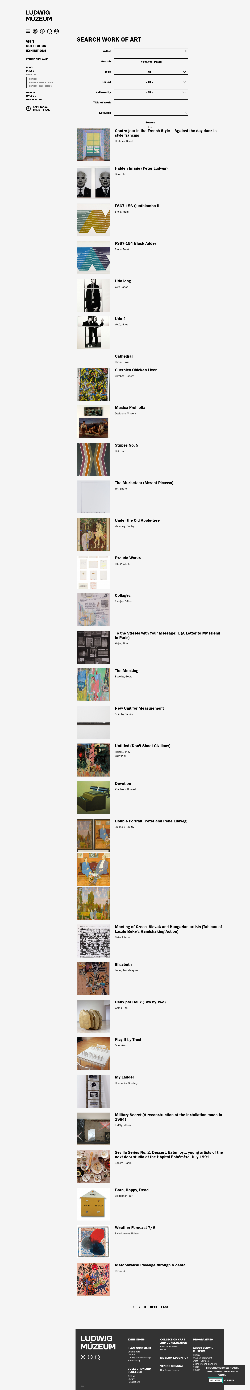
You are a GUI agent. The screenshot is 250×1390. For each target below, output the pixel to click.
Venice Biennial (171, 1366)
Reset (150, 127)
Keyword (105, 112)
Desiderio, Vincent (125, 413)
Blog (29, 73)
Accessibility (134, 1360)
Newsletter (34, 105)
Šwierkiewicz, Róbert (127, 1233)
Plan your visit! (139, 1347)
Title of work (102, 102)
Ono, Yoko (120, 1045)
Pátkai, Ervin (122, 362)
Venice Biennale (37, 65)
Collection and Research (139, 1370)
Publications (134, 1381)
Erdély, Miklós (123, 1125)
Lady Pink (120, 755)
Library (131, 1354)
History (196, 1354)
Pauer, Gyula (122, 563)
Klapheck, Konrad (125, 789)
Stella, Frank (122, 211)
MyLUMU (31, 102)
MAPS (163, 1349)
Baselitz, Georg (123, 676)
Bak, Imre (120, 451)
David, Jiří (120, 174)
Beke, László (122, 937)
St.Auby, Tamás (124, 714)
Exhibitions (36, 57)
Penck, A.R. (121, 1271)
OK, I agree (215, 1380)
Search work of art (42, 89)
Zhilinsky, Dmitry (124, 526)
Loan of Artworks (169, 1346)
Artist (107, 51)
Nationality (103, 92)
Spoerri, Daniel (123, 1163)
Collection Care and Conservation (173, 1341)
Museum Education (174, 1357)
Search (31, 81)
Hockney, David (124, 141)
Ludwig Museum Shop (139, 1357)
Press (30, 77)
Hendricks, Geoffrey (126, 1083)
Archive (131, 1376)
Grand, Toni (121, 1007)
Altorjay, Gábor (123, 601)
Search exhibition (40, 92)
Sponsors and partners (205, 1363)
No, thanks (229, 1380)
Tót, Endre (121, 488)
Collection (36, 52)
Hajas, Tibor (122, 643)
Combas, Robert (124, 376)
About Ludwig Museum (203, 1349)
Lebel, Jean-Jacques (126, 970)
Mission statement (202, 1357)
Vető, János (121, 287)
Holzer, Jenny (122, 751)
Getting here (134, 1351)
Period (106, 82)
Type (108, 71)
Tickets (30, 99)
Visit (30, 48)
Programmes (203, 1339)
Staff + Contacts (201, 1360)
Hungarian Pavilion (170, 1370)
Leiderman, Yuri (124, 1195)
